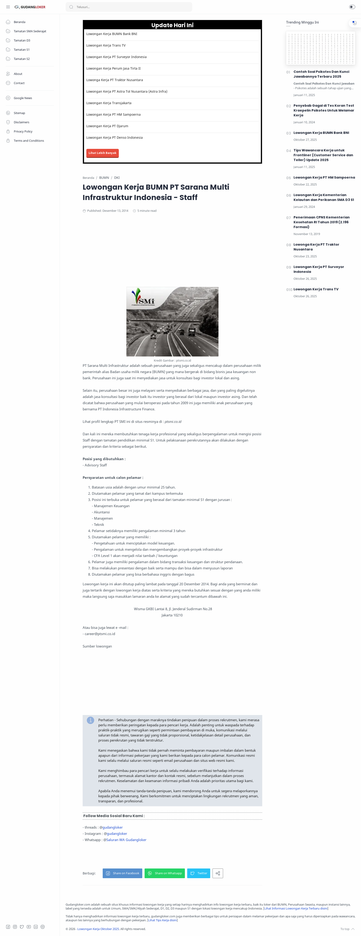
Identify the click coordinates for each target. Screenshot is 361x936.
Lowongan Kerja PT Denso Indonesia (114, 137)
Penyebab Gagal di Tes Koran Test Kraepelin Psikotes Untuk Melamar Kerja (324, 110)
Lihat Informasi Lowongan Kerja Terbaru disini (295, 908)
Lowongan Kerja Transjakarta (108, 103)
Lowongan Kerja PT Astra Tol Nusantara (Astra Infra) (126, 91)
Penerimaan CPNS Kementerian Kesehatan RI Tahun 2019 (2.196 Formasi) (322, 222)
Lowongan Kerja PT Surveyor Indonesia (116, 57)
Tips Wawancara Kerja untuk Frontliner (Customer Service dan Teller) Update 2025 (323, 155)
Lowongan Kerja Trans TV (105, 45)
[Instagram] (15, 926)
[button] (352, 7)
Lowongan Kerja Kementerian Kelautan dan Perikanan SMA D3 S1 (324, 197)
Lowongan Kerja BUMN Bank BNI (111, 34)
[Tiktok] (42, 926)
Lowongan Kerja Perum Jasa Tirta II (113, 68)
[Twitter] (22, 926)
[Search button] (71, 7)
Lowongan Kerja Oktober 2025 (98, 929)
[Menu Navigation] (8, 7)
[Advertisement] (172, 254)
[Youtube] (28, 926)
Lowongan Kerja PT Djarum (107, 126)
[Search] (129, 7)
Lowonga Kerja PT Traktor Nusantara (114, 80)
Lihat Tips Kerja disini (162, 920)
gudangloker (112, 827)
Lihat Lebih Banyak (102, 153)
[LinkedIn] (35, 926)
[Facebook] (8, 926)
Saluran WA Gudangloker (126, 839)
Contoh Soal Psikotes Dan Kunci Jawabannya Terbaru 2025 (321, 74)
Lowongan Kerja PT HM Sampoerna (113, 114)
